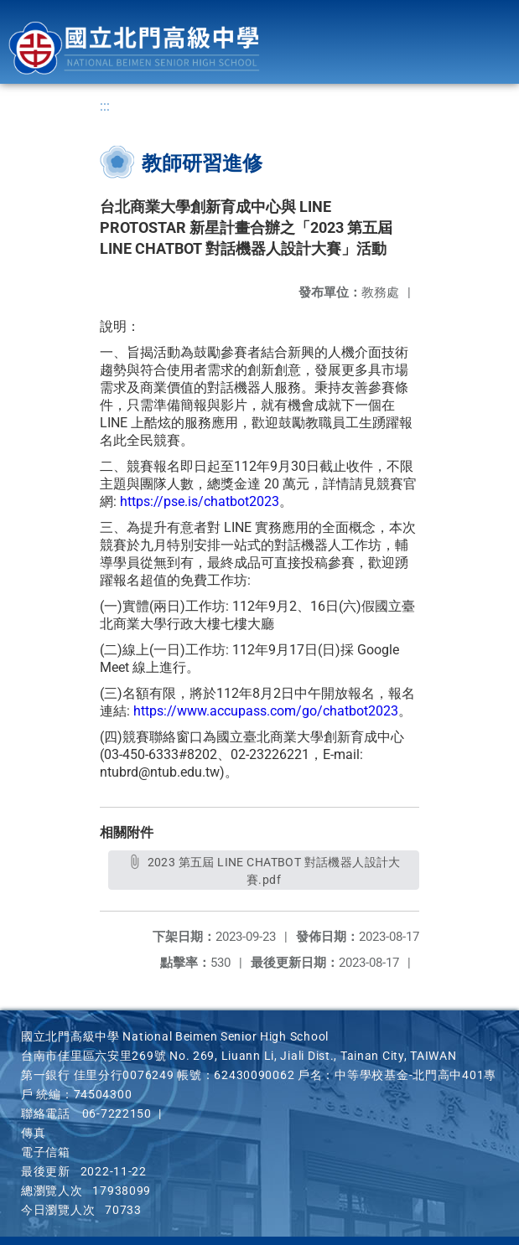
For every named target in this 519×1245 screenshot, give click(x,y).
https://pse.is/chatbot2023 (199, 501)
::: (105, 106)
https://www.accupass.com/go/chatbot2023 (265, 711)
